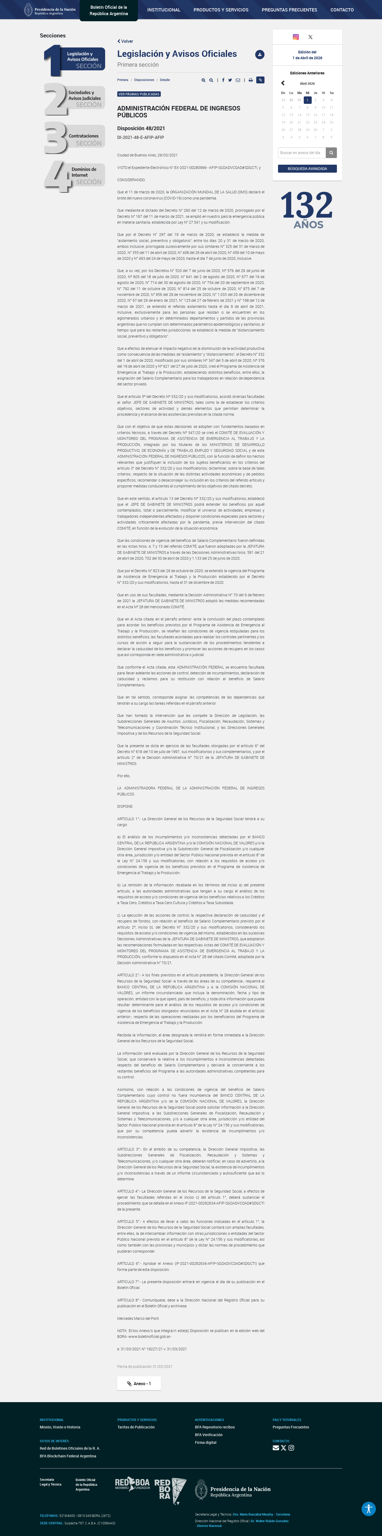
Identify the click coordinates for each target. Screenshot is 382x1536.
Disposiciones (144, 80)
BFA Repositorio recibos (215, 1426)
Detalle (165, 80)
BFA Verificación (209, 1434)
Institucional (163, 10)
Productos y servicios (221, 10)
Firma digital (205, 1442)
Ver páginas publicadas (139, 94)
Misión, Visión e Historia (60, 1426)
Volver (125, 41)
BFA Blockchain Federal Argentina (68, 1455)
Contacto (342, 10)
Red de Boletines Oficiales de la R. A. (70, 1448)
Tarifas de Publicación (136, 1426)
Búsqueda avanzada (307, 168)
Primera (122, 80)
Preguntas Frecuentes (289, 10)
